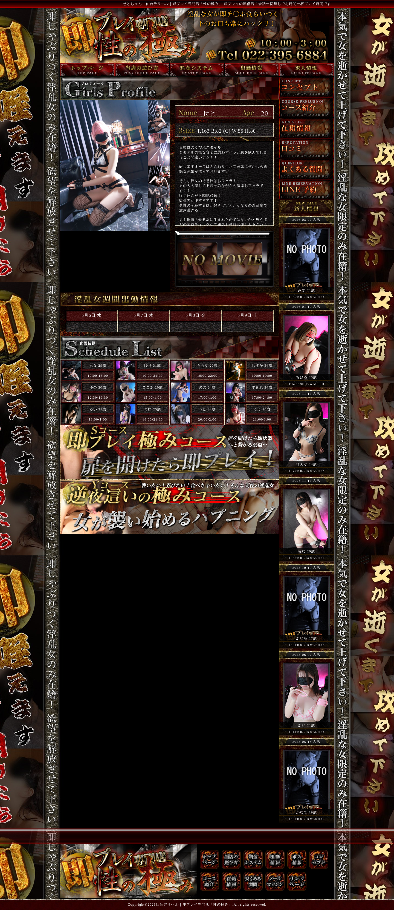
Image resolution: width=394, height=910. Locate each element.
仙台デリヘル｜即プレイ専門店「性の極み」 (194, 904)
